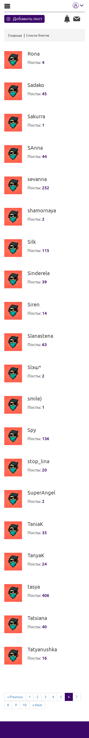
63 (44, 344)
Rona (34, 53)
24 (44, 564)
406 (45, 595)
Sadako (36, 85)
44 (44, 156)
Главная (15, 35)
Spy (32, 430)
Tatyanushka (42, 649)
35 (44, 532)
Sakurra (36, 116)
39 (44, 281)
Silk (32, 241)
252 (45, 187)
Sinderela (39, 273)
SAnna (35, 147)
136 (45, 438)
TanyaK (36, 555)
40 (44, 626)
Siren (34, 304)
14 (44, 313)
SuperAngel (41, 492)
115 (45, 250)
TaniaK (35, 524)
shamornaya (42, 210)
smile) (35, 398)
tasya (34, 586)
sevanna (37, 179)
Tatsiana (37, 618)
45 (44, 93)
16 (44, 658)
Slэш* (34, 367)
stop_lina (38, 461)
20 (44, 469)
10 (25, 705)
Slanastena (40, 335)
